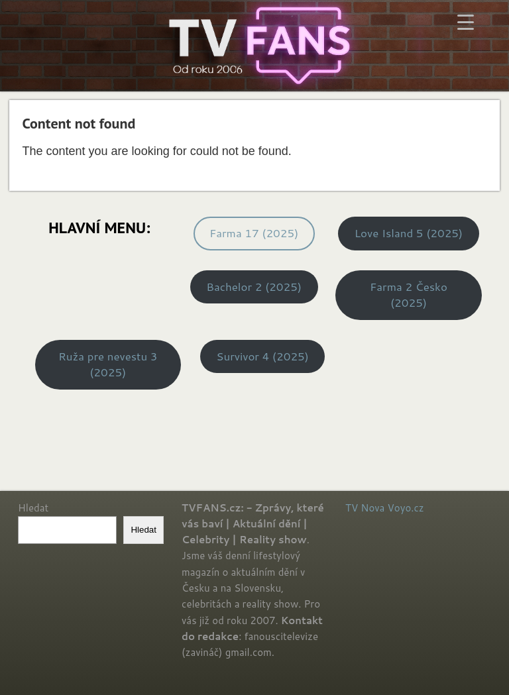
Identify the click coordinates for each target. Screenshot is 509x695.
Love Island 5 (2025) (409, 233)
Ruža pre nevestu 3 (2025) (108, 364)
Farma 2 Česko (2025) (408, 294)
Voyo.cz (406, 508)
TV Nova (364, 508)
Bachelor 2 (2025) (254, 286)
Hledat (33, 508)
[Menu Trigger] (465, 21)
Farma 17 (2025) (253, 233)
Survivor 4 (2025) (262, 356)
